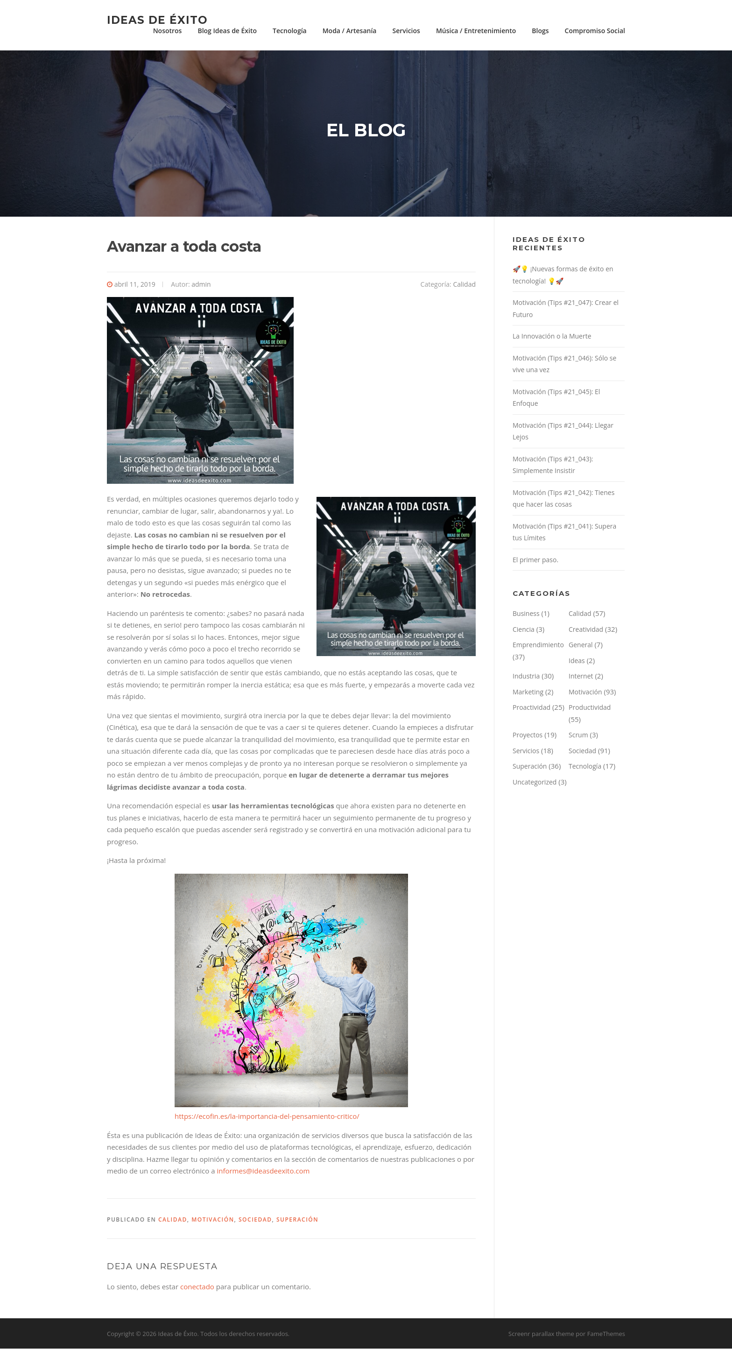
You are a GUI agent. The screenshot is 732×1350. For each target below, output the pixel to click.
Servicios (406, 30)
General (581, 646)
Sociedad (255, 1221)
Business (526, 614)
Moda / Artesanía (350, 30)
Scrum (578, 736)
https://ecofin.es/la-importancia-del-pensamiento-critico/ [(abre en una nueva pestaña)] (267, 1117)
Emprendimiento (538, 646)
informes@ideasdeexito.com (263, 1172)
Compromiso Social (595, 30)
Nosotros (167, 30)
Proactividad (531, 708)
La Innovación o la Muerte (552, 337)
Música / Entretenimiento (476, 30)
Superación (297, 1221)
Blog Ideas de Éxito (227, 30)
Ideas (577, 661)
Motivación (212, 1221)
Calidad (464, 285)
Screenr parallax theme (541, 1335)
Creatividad (586, 630)
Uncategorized (534, 783)
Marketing (528, 693)
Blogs (540, 30)
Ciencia (524, 630)
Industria (526, 677)
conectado (197, 1288)
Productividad (590, 708)
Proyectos (527, 736)
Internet (581, 677)
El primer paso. (535, 561)
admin (201, 285)
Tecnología (290, 30)
